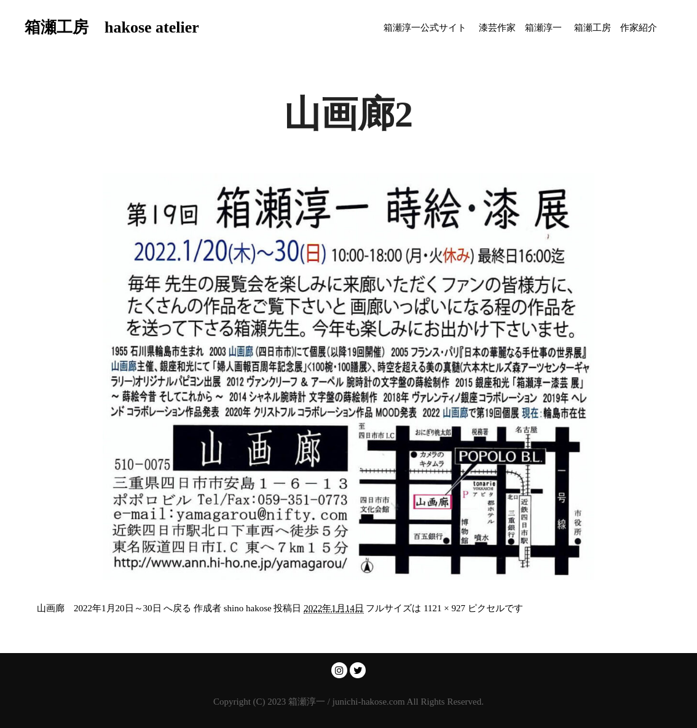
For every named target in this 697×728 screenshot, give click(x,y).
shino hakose (248, 608)
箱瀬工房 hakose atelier (86, 27)
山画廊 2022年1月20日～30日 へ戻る (114, 608)
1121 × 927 (444, 608)
